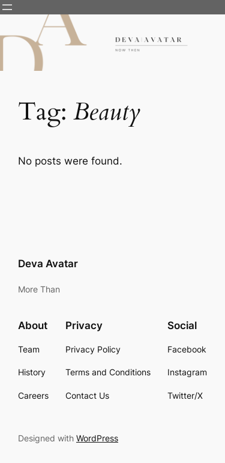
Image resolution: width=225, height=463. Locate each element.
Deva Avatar (48, 264)
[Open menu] (7, 7)
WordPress (97, 438)
